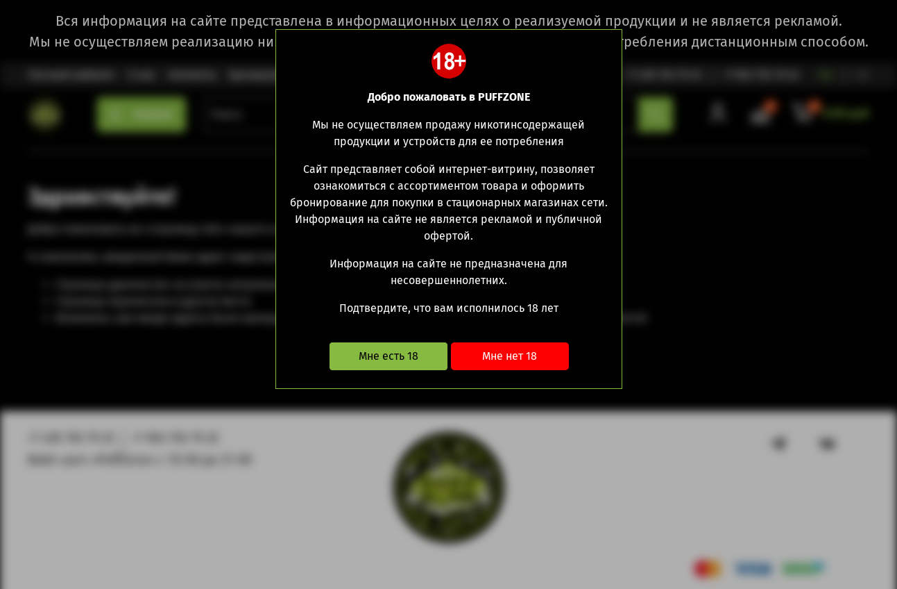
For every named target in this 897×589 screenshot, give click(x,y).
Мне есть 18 (388, 356)
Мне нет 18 (509, 356)
